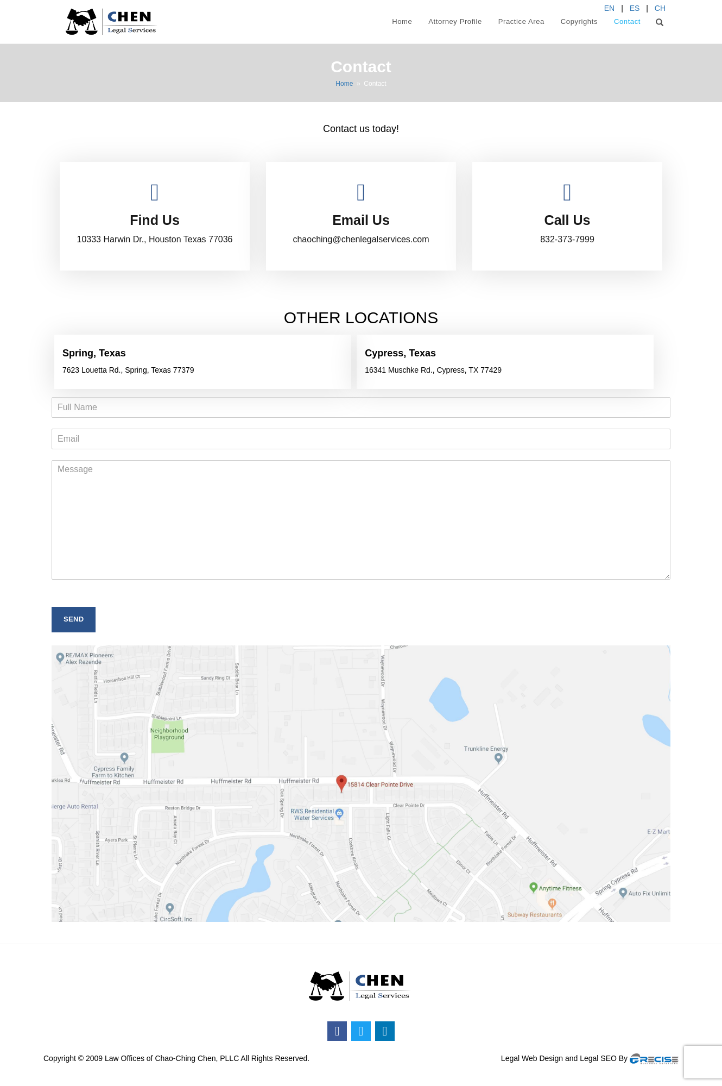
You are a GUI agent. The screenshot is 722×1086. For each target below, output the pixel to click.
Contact (627, 21)
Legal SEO (598, 1058)
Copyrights (579, 21)
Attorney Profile (455, 21)
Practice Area (521, 21)
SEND (74, 619)
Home (402, 21)
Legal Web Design (532, 1058)
